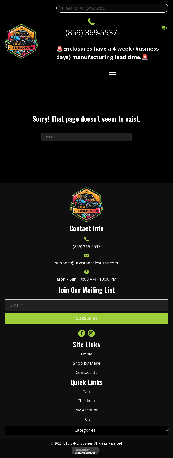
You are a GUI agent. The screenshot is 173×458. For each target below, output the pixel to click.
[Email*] (86, 305)
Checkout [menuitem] (86, 400)
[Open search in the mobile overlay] (112, 8)
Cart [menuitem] (86, 391)
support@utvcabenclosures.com (86, 263)
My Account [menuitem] (86, 410)
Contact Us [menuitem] (86, 372)
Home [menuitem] (86, 354)
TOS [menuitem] (86, 419)
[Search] (86, 137)
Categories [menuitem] (85, 430)
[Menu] (112, 74)
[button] (86, 318)
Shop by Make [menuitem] (86, 363)
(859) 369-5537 (91, 32)
